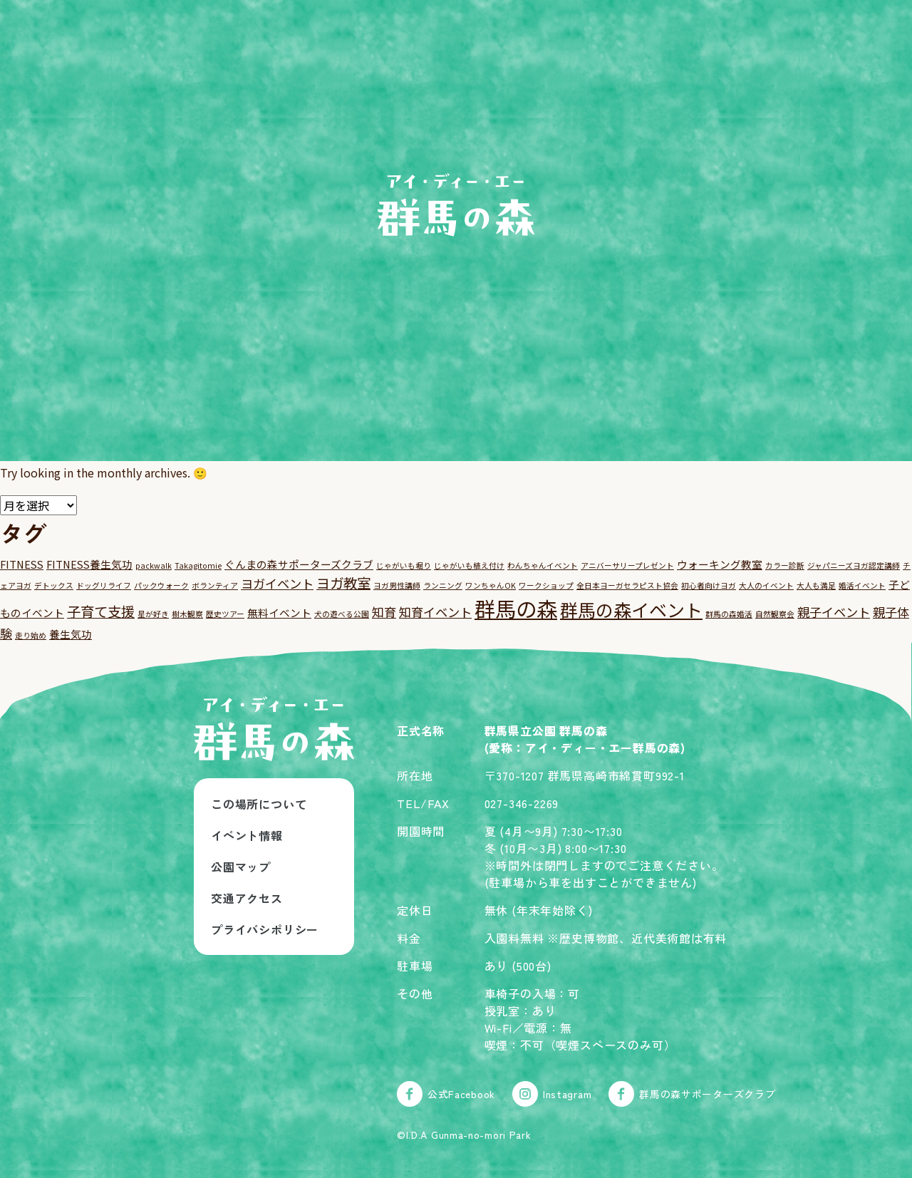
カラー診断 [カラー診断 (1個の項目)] (784, 565)
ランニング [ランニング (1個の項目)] (442, 585)
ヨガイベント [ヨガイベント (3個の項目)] (277, 583)
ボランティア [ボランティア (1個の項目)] (215, 585)
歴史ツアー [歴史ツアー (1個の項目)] (225, 614)
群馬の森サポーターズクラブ (691, 1094)
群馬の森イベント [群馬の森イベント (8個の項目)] (631, 609)
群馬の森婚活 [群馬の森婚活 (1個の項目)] (728, 614)
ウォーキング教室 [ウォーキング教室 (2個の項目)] (719, 564)
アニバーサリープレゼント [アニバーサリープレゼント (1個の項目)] (627, 565)
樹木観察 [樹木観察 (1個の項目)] (187, 614)
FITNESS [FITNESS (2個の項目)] (21, 564)
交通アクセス (247, 897)
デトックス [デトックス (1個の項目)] (53, 585)
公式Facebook (446, 1094)
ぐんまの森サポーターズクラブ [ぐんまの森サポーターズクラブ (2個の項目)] (298, 564)
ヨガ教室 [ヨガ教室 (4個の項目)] (343, 582)
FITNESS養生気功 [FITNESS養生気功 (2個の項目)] (89, 564)
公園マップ (241, 866)
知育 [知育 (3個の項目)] (384, 612)
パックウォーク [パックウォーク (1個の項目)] (161, 585)
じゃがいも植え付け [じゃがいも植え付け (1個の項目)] (469, 565)
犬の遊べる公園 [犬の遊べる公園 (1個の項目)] (341, 614)
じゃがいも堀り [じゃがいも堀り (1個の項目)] (403, 565)
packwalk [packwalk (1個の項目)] (153, 565)
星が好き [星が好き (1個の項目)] (153, 614)
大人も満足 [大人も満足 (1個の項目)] (816, 585)
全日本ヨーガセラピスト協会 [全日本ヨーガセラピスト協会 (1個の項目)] (627, 585)
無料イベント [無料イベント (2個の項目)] (279, 612)
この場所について (258, 803)
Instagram (551, 1094)
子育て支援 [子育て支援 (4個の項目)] (101, 611)
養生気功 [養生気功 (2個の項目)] (70, 633)
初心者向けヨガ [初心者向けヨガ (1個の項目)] (708, 585)
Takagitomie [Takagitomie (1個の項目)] (198, 565)
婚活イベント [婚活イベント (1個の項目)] (862, 585)
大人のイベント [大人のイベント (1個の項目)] (766, 585)
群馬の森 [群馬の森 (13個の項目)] (516, 608)
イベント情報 (247, 835)
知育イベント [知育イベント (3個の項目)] (435, 612)
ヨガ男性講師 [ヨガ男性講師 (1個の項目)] (396, 585)
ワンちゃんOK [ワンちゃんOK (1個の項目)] (490, 585)
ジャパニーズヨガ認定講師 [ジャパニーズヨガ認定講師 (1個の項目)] (853, 565)
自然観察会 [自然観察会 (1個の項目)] (774, 614)
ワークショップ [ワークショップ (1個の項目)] (546, 585)
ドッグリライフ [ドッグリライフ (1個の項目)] (103, 585)
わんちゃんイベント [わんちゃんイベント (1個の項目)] (542, 565)
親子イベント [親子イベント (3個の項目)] (833, 612)
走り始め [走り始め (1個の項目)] (30, 635)
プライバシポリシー (264, 929)
